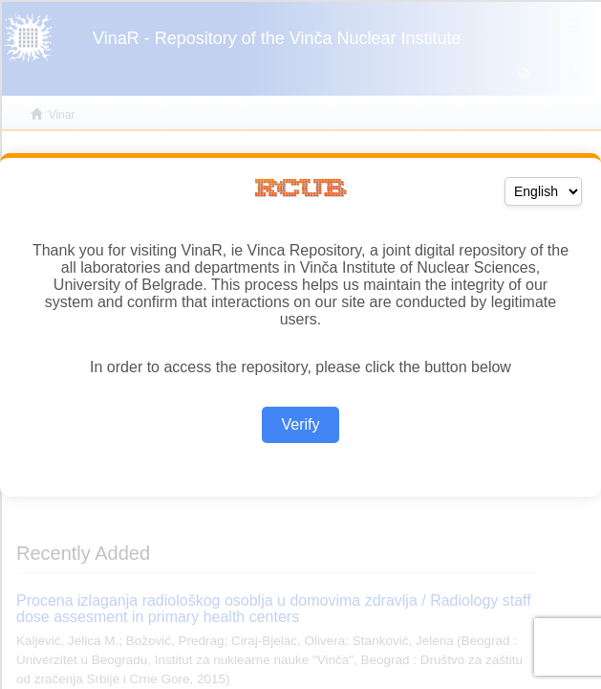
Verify (300, 424)
